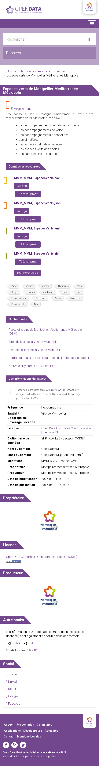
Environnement (21, 108)
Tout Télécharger (27, 272)
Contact (9, 736)
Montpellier (75, 298)
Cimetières (41, 298)
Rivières (31, 292)
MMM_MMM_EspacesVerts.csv (37, 178)
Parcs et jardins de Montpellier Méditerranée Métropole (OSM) (45, 332)
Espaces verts (18, 304)
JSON (16, 642)
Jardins (29, 286)
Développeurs (32, 730)
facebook (6, 745)
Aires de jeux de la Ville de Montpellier (33, 342)
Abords (46, 286)
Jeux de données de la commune (42, 71)
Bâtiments (63, 286)
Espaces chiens (19, 298)
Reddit (11, 689)
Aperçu (22, 185)
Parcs (14, 286)
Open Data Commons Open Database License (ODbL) (41, 557)
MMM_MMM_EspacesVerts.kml (37, 228)
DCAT (54, 389)
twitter (23, 745)
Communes (44, 724)
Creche (58, 298)
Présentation (25, 724)
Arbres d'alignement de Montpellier (32, 366)
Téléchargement (28, 193)
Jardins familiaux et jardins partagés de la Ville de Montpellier (49, 358)
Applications (12, 730)
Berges (14, 292)
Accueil (9, 724)
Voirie (80, 286)
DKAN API (32, 650)
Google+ (13, 696)
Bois (79, 292)
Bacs (65, 292)
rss (14, 745)
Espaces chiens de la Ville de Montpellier (35, 350)
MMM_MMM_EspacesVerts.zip (36, 253)
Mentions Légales (29, 736)
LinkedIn (12, 681)
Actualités (51, 730)
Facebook (14, 703)
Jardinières (48, 292)
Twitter (11, 674)
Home (12, 71)
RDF (31, 642)
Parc (36, 304)
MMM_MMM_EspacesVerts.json (37, 203)
